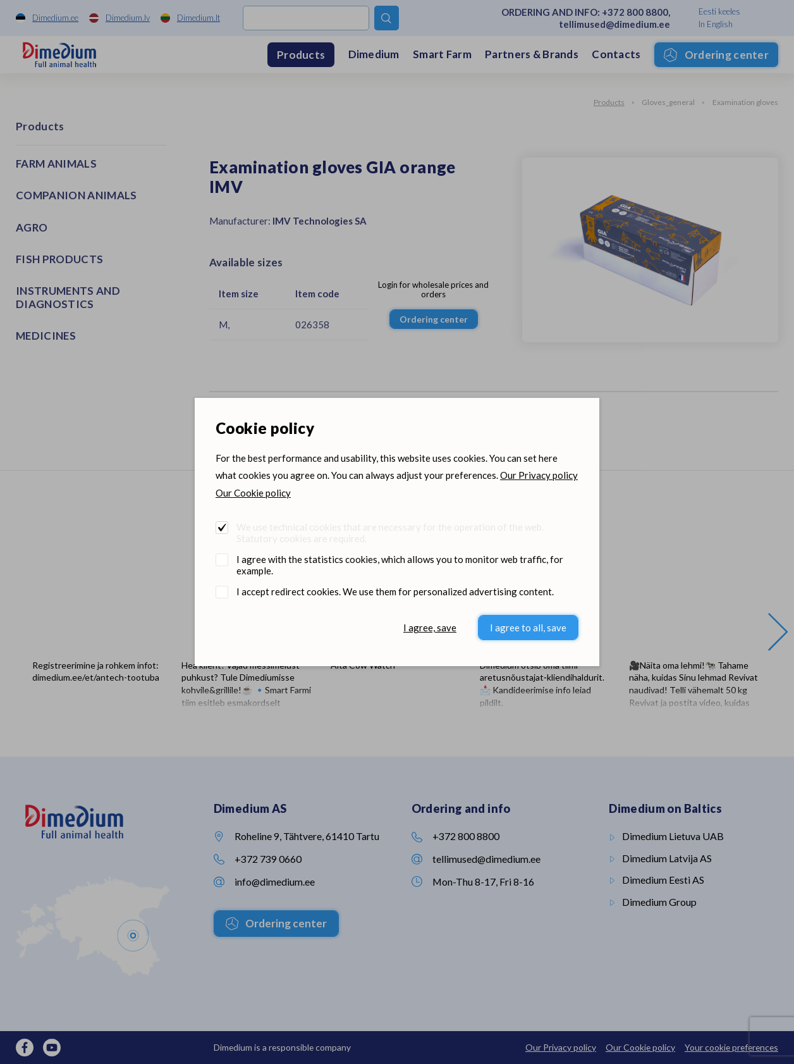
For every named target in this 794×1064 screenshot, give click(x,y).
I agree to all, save (528, 627)
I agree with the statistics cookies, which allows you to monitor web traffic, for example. (399, 565)
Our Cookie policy (253, 492)
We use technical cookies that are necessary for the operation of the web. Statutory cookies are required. (390, 532)
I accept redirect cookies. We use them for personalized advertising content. (395, 591)
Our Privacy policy (539, 475)
